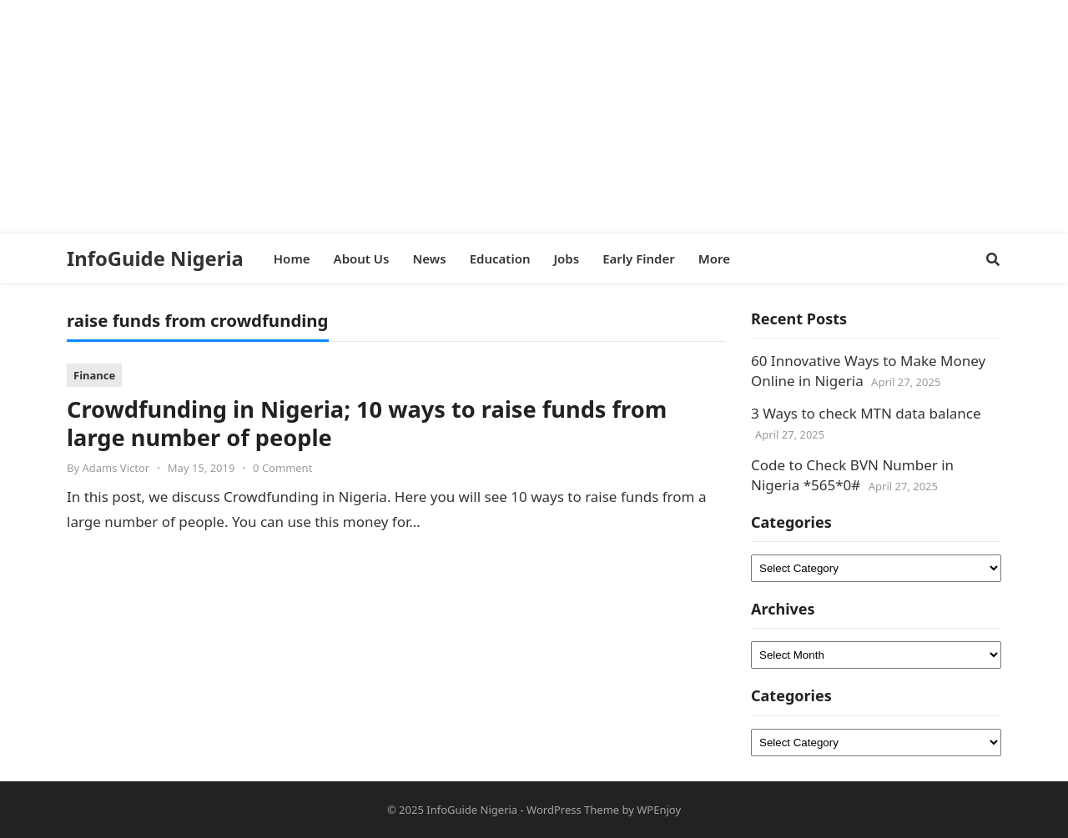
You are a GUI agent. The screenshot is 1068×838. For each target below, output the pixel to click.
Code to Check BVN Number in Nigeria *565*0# (852, 474)
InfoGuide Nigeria (155, 258)
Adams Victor (115, 467)
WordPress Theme (572, 809)
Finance (94, 375)
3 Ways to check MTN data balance (866, 413)
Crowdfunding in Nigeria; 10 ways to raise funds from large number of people (367, 423)
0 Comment (282, 467)
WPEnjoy (659, 809)
